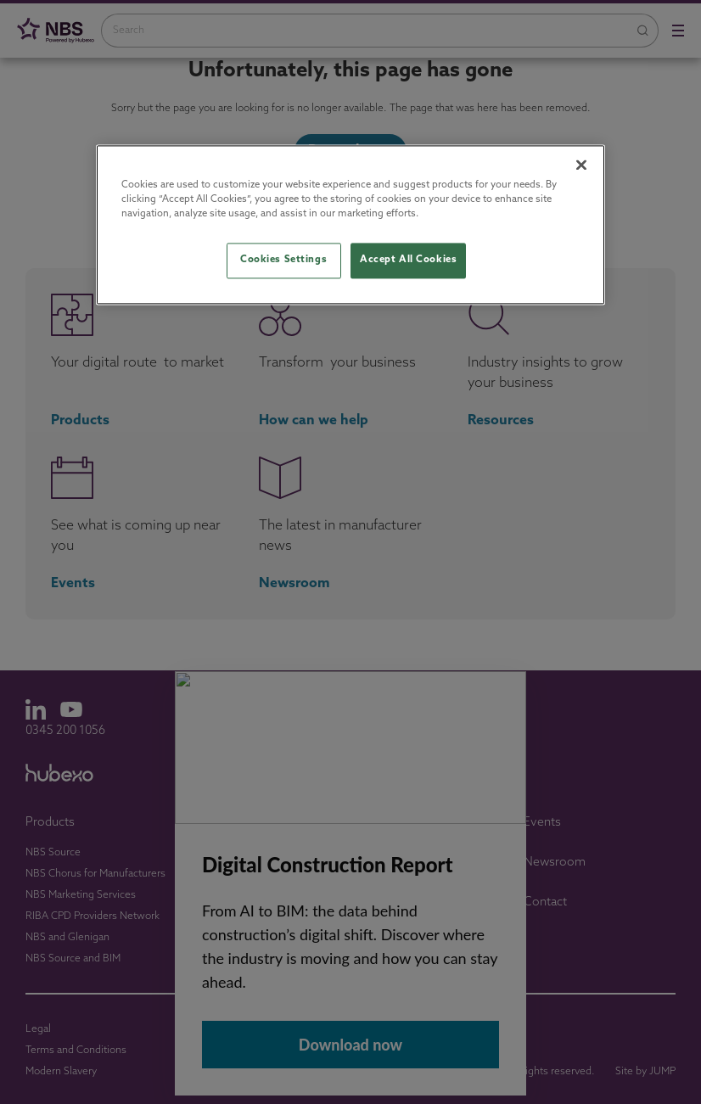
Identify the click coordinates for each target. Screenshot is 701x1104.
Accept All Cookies (408, 260)
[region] (350, 225)
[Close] (581, 165)
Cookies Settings (283, 260)
